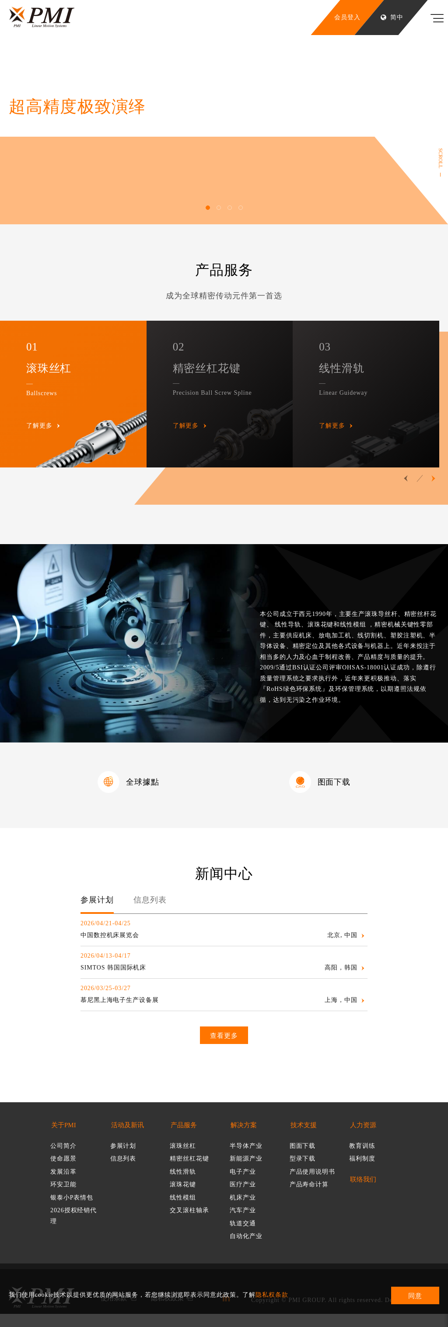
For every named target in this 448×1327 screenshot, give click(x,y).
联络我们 (363, 1192)
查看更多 (224, 1048)
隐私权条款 (272, 1295)
